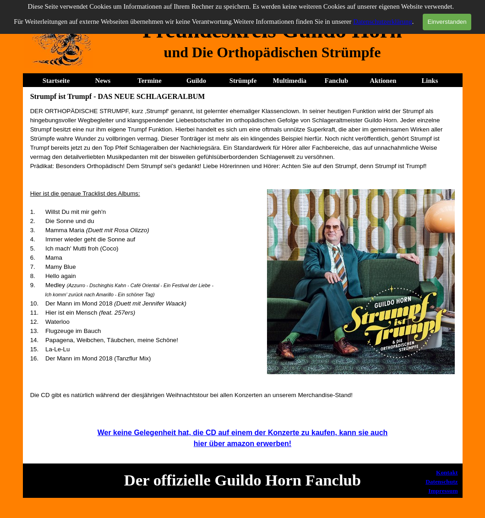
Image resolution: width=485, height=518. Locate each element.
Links (430, 80)
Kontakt (447, 472)
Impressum (443, 490)
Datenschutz (441, 481)
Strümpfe (242, 80)
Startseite (56, 80)
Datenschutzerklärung (382, 21)
